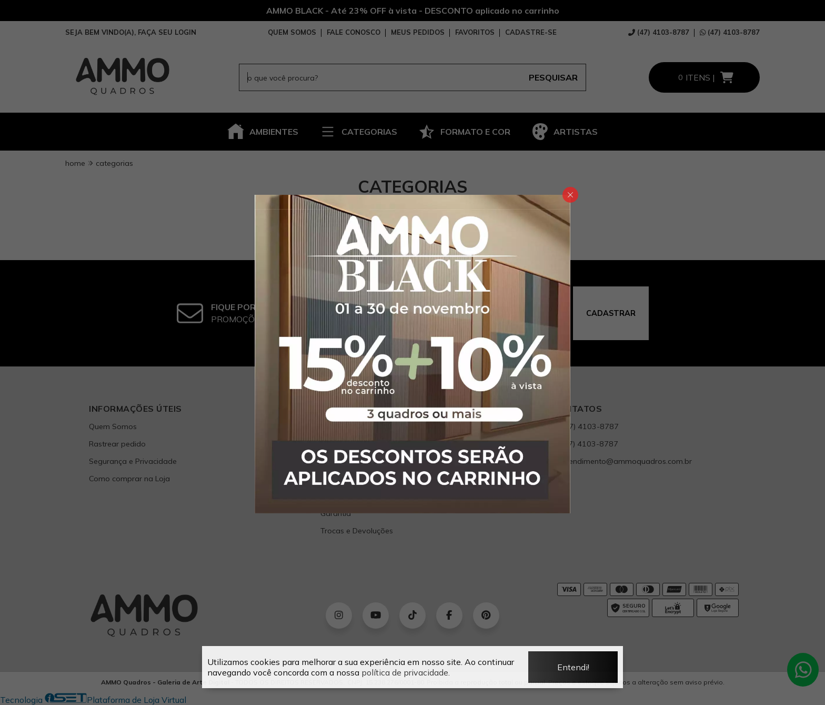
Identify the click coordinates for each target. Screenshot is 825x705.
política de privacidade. (405, 672)
